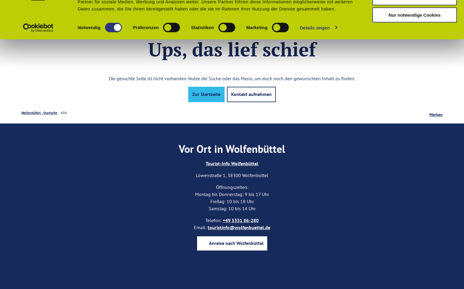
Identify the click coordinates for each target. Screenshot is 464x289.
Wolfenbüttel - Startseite (39, 112)
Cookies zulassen (414, 14)
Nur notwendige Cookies (415, 49)
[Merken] (436, 113)
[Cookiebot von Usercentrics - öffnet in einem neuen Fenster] (38, 62)
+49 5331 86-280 (241, 220)
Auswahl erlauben (415, 32)
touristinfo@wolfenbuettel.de (239, 227)
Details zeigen (315, 62)
